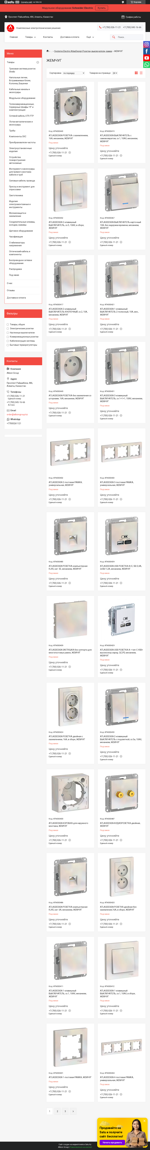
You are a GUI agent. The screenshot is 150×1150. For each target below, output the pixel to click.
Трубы (12, 130)
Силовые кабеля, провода (22, 180)
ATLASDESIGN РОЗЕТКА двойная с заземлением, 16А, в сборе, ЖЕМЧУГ (67, 738)
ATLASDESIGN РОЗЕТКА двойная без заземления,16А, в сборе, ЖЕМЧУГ (118, 908)
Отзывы (11, 290)
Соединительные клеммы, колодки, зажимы (22, 223)
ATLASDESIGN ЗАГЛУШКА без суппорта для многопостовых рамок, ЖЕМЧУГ (70, 651)
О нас (9, 283)
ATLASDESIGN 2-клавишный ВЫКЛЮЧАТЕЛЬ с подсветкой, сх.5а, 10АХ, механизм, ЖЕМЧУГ (121, 739)
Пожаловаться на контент (81, 1147)
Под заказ (14, 275)
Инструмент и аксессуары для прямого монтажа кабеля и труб (22, 172)
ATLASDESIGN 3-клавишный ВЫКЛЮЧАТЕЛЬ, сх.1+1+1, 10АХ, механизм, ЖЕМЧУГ (121, 398)
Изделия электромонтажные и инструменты (20, 204)
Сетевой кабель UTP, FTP (21, 116)
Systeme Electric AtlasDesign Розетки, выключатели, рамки (83, 51)
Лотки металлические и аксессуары (21, 123)
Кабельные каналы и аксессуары (19, 90)
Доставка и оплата (69, 37)
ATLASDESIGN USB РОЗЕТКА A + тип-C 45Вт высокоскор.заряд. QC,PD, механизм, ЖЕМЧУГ (121, 653)
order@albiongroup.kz (17, 414)
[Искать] (114, 37)
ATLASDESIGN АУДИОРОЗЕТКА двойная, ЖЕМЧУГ (120, 824)
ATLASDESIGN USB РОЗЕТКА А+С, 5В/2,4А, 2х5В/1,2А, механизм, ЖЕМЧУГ (121, 567)
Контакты (48, 37)
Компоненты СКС (17, 136)
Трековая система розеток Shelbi (22, 70)
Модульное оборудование (22, 98)
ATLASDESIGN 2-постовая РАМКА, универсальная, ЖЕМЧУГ (65, 483)
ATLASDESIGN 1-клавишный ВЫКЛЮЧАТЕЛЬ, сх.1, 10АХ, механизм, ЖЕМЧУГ (68, 993)
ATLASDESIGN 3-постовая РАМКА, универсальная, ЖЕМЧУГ (117, 483)
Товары (29, 37)
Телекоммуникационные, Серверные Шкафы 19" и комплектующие (21, 107)
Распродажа (15, 269)
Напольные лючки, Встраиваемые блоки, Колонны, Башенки (20, 80)
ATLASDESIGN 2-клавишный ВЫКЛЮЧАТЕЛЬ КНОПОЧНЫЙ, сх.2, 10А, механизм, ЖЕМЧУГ (68, 312)
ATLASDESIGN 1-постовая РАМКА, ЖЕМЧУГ (70, 1077)
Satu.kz (88, 1144)
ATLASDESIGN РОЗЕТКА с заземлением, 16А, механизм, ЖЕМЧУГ (68, 137)
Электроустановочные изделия (20, 149)
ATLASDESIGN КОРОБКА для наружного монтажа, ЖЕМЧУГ (68, 824)
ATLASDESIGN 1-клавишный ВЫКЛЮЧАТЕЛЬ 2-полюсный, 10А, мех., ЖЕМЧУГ (119, 312)
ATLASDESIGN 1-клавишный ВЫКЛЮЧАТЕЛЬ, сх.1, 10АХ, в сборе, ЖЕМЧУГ (117, 993)
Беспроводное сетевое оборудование (20, 261)
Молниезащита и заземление (17, 214)
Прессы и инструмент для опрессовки (21, 188)
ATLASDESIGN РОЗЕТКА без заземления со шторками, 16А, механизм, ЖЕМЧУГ (70, 397)
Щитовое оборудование (21, 231)
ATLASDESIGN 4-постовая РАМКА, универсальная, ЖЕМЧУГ (117, 1078)
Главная (14, 37)
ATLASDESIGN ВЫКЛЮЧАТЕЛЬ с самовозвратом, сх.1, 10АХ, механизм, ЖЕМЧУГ (119, 138)
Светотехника (16, 195)
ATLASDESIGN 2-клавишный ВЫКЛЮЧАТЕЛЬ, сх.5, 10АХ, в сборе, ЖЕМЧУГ (66, 225)
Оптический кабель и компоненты (19, 253)
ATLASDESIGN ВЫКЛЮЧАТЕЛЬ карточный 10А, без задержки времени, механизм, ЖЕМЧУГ (120, 225)
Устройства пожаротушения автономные (17, 160)
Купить (102, 8)
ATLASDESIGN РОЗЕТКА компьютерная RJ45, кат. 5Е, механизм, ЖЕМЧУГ (68, 567)
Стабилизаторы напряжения (17, 244)
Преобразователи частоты (22, 142)
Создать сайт (26, 2)
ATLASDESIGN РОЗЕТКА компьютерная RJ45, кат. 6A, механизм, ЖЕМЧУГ (68, 908)
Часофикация (16, 236)
